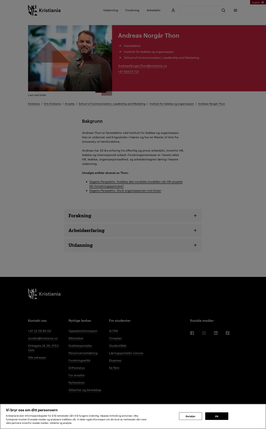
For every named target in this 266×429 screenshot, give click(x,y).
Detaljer (190, 416)
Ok (216, 416)
